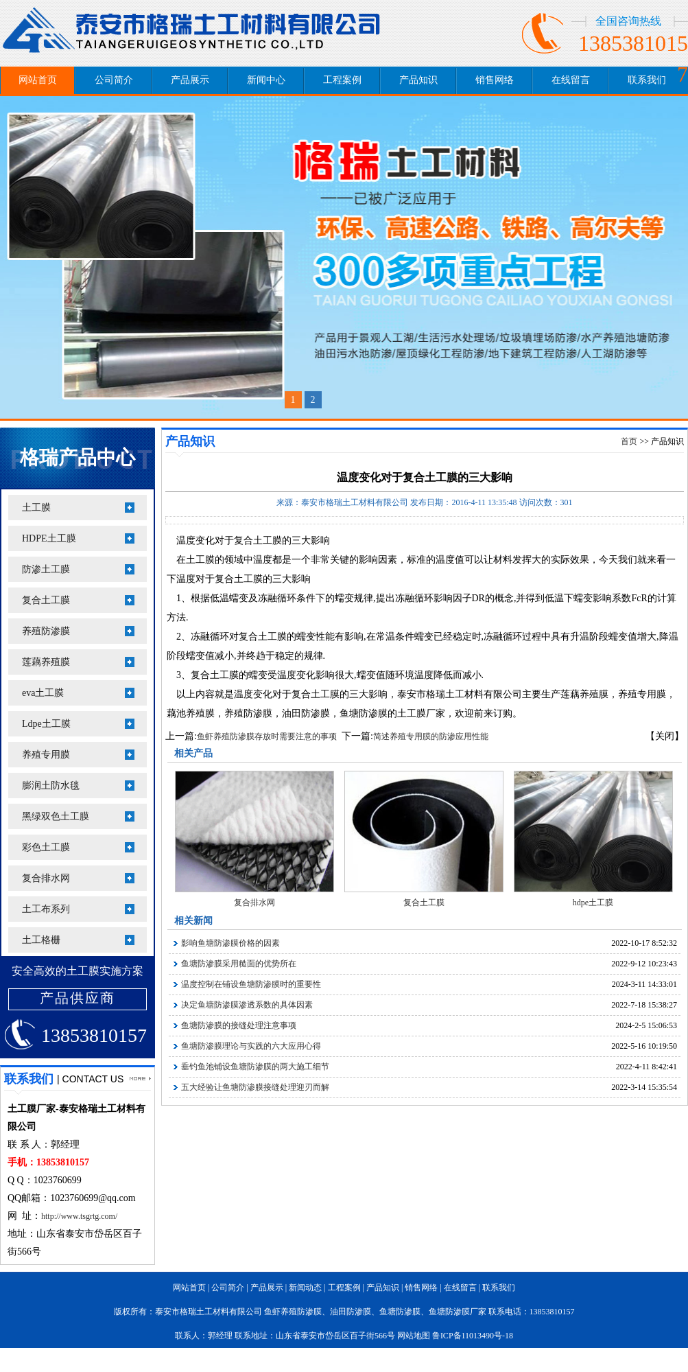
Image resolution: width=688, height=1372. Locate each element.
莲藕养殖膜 (46, 662)
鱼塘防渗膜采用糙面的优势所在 (238, 963)
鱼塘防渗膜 (399, 1311)
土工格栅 (41, 940)
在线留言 (570, 80)
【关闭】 (664, 736)
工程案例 (342, 80)
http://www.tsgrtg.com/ (79, 1216)
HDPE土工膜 (49, 538)
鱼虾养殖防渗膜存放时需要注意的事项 (267, 736)
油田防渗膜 (350, 1311)
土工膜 (36, 507)
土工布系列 (46, 909)
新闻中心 (266, 80)
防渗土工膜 (46, 569)
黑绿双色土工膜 (55, 816)
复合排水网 (46, 878)
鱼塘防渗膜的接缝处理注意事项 (238, 1025)
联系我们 (647, 80)
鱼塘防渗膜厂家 (457, 1311)
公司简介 (114, 80)
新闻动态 (305, 1287)
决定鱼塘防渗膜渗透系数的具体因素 (247, 1005)
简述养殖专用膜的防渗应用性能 (430, 736)
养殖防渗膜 (46, 631)
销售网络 (494, 80)
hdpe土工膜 (593, 902)
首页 (629, 441)
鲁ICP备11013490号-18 (472, 1335)
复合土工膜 (46, 600)
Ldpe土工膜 (46, 724)
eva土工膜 (43, 693)
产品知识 (418, 80)
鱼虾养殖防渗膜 (293, 1311)
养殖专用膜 (46, 754)
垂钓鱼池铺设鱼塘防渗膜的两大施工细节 (255, 1066)
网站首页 (38, 80)
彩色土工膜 (46, 847)
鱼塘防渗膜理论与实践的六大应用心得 (251, 1046)
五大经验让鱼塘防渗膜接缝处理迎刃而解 (255, 1087)
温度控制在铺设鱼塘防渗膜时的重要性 (251, 984)
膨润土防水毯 (51, 785)
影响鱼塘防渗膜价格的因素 (230, 943)
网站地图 (413, 1335)
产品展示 (190, 80)
